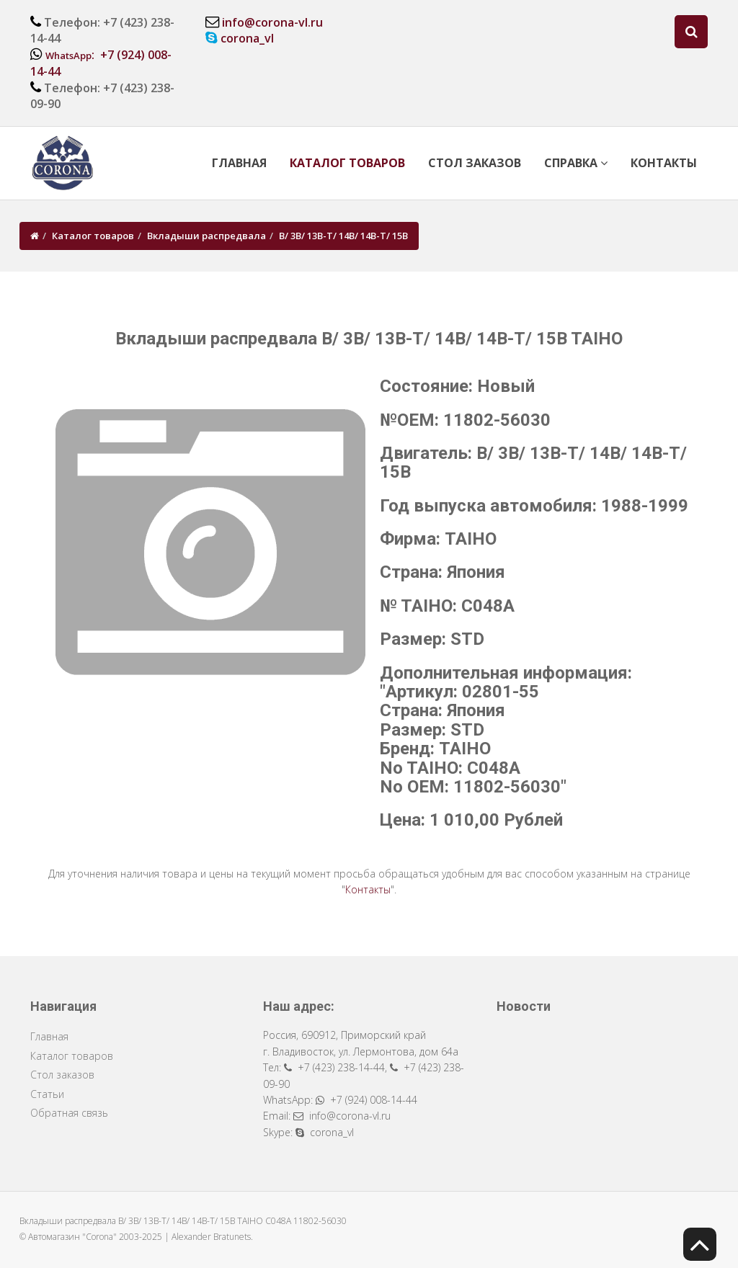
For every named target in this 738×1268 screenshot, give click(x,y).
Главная (239, 163)
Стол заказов (474, 163)
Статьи (47, 1094)
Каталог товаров (347, 163)
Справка (576, 163)
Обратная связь (69, 1113)
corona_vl (247, 38)
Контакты (664, 163)
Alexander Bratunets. (212, 1237)
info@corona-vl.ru (272, 22)
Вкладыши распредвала (206, 235)
